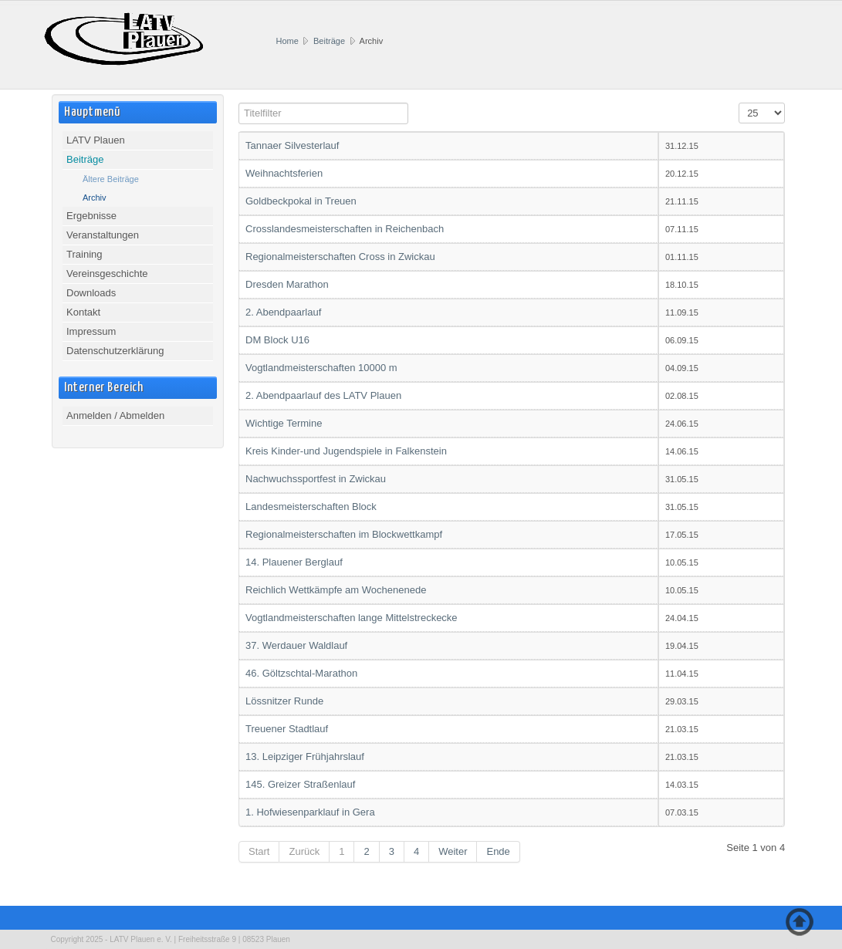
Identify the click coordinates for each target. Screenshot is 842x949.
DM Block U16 (277, 340)
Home (287, 41)
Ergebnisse (91, 215)
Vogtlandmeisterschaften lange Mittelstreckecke (351, 617)
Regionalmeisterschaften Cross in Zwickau (340, 256)
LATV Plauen (95, 140)
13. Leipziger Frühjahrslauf (304, 756)
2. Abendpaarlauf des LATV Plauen (323, 395)
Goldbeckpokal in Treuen (301, 201)
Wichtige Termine (283, 423)
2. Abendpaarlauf (283, 312)
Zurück (304, 851)
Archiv (95, 197)
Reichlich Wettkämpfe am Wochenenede (335, 590)
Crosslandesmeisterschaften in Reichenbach (344, 229)
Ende (497, 851)
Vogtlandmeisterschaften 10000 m (321, 367)
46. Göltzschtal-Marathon (301, 673)
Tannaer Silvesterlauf (292, 145)
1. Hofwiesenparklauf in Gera (310, 812)
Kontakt (83, 312)
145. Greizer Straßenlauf (300, 784)
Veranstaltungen (102, 235)
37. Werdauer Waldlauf (296, 645)
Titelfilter (238, 104)
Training (84, 254)
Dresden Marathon (287, 284)
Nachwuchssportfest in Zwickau (315, 479)
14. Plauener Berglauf (294, 562)
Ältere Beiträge (111, 179)
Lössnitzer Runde (284, 701)
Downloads (91, 293)
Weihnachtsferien (284, 173)
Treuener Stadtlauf (286, 729)
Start (259, 851)
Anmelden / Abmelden (115, 415)
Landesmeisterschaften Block (311, 506)
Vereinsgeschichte (107, 273)
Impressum (91, 331)
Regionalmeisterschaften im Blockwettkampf (343, 534)
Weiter (452, 851)
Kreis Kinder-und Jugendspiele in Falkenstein (346, 451)
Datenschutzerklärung (115, 350)
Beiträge (329, 41)
